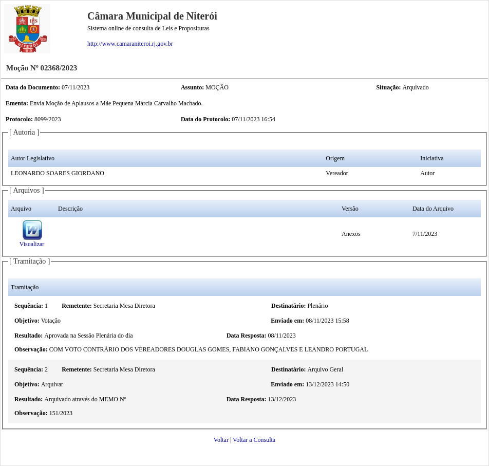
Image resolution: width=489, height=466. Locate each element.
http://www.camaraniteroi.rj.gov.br (130, 43)
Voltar (221, 439)
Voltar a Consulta (254, 439)
